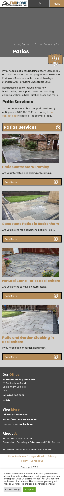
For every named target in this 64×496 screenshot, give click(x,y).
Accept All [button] (29, 489)
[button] (32, 181)
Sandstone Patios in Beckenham (30, 223)
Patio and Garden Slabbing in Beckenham (28, 339)
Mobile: (7, 400)
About (26, 456)
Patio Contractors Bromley (25, 167)
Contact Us (36, 460)
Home (16, 44)
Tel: (13, 395)
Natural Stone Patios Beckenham (31, 280)
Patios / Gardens (20, 419)
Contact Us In (18, 424)
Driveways (16, 414)
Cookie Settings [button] (12, 489)
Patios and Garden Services (37, 44)
